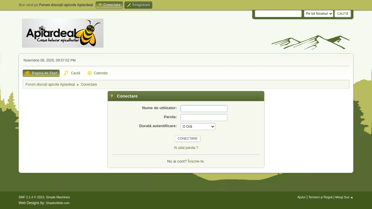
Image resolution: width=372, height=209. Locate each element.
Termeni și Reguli (320, 197)
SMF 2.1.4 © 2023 (31, 197)
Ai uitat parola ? (186, 148)
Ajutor (301, 197)
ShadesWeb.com (58, 203)
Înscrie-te (196, 161)
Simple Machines (58, 197)
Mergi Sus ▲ (344, 197)
